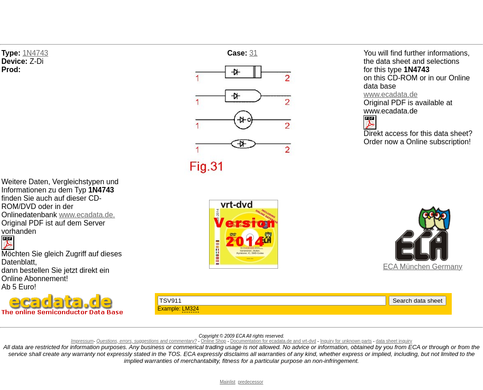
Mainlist (227, 381)
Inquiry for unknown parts (346, 341)
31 (254, 53)
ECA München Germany (422, 267)
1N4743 (35, 53)
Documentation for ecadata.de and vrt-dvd (273, 341)
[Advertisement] (241, 20)
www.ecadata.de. (87, 215)
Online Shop (213, 341)
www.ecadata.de (390, 94)
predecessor (250, 381)
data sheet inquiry (394, 341)
